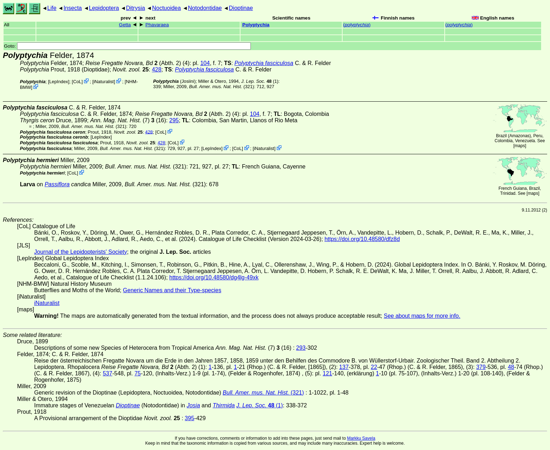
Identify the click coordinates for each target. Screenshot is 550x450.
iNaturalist (104, 81)
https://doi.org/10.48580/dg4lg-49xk (214, 277)
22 (374, 367)
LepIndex (58, 81)
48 (511, 367)
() (356, 24)
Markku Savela (361, 438)
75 (137, 373)
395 (189, 418)
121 (327, 373)
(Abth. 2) (133, 63)
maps (519, 145)
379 (481, 367)
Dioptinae (241, 8)
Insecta (72, 8)
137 (344, 367)
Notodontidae (205, 8)
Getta (125, 24)
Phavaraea (157, 24)
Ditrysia (135, 8)
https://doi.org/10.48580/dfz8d (362, 239)
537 (107, 373)
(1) (260, 81)
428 (157, 69)
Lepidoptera (104, 8)
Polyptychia (255, 24)
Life (52, 8)
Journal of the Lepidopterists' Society (80, 252)
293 (301, 348)
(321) (221, 86)
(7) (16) (128, 120)
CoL (77, 81)
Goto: (127, 46)
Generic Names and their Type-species (172, 290)
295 (174, 120)
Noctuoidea (166, 8)
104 (205, 63)
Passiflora (56, 184)
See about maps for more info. (422, 316)
